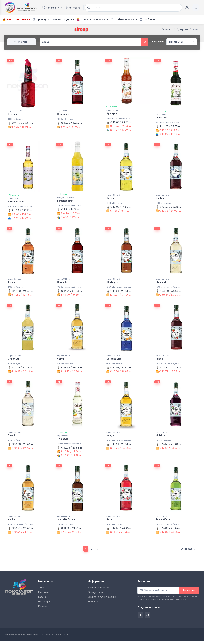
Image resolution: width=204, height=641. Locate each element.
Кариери (42, 597)
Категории (52, 7)
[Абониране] (158, 590)
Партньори (44, 601)
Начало (166, 29)
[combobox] (90, 42)
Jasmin (12, 435)
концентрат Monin (65, 197)
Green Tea (161, 117)
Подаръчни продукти (92, 19)
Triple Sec (62, 439)
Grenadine (63, 114)
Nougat (110, 435)
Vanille (11, 519)
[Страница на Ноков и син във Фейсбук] (140, 615)
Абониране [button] (189, 590)
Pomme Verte (163, 519)
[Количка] (195, 7)
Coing (60, 358)
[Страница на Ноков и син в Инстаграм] (147, 615)
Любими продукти (124, 19)
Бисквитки (93, 601)
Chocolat (161, 282)
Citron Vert (14, 358)
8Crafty (52, 634)
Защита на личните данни (102, 597)
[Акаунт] (187, 7)
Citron (110, 198)
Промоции (41, 19)
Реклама (42, 606)
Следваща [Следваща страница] (188, 548)
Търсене (183, 29)
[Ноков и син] (19, 587)
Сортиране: (158, 41)
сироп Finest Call (16, 111)
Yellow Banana (16, 201)
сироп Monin (112, 110)
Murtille (160, 198)
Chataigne (112, 282)
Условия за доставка (99, 587)
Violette (160, 435)
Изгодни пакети (16, 19)
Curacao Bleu (114, 358)
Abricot (12, 282)
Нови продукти (63, 19)
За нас (41, 587)
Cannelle (62, 282)
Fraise (159, 358)
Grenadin (13, 114)
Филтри (20, 41)
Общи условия (95, 592)
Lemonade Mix (65, 201)
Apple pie (111, 113)
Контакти (73, 7)
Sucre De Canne (66, 519)
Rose (109, 519)
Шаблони (147, 19)
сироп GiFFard (64, 111)
